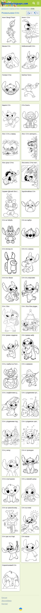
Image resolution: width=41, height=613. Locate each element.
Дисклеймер (6, 601)
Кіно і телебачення (22, 9)
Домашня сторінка (8, 9)
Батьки (4, 598)
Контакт (5, 604)
